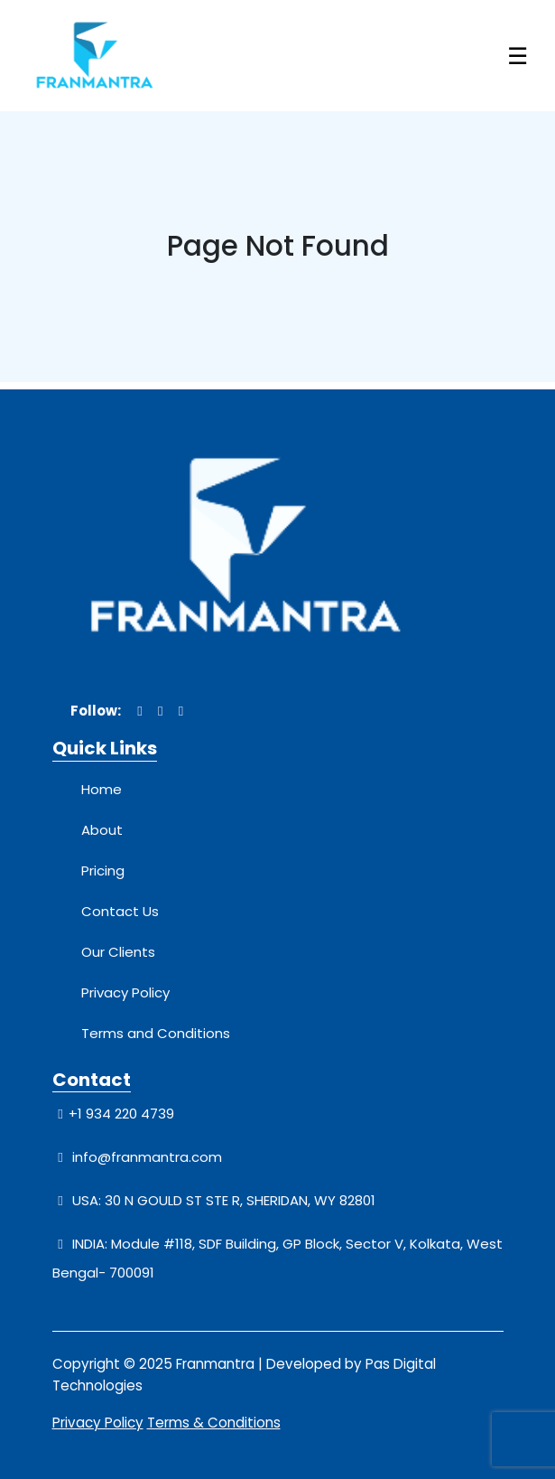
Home (101, 789)
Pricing (103, 870)
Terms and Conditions (155, 1033)
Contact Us (120, 911)
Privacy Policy (125, 992)
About (102, 829)
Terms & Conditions (214, 1422)
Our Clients (118, 951)
